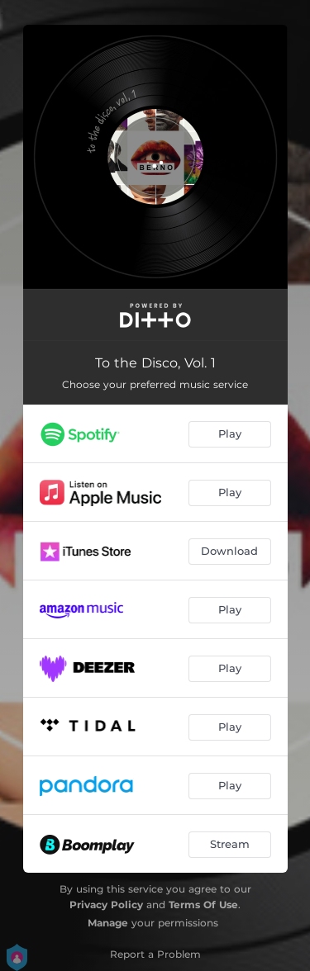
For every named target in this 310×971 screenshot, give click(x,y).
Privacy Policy (106, 904)
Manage (108, 923)
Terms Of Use (203, 904)
